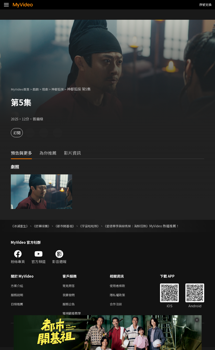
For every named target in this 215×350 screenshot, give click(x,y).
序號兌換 (205, 4)
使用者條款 (121, 285)
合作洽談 (120, 305)
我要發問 (70, 295)
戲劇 (39, 89)
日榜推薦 (18, 305)
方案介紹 (18, 285)
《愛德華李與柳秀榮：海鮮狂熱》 (134, 226)
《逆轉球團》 (44, 226)
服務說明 (18, 295)
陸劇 (49, 89)
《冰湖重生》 (21, 226)
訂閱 (20, 132)
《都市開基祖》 (68, 226)
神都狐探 (63, 89)
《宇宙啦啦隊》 (94, 226)
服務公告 (70, 305)
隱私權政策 (121, 295)
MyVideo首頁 (21, 89)
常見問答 (70, 285)
